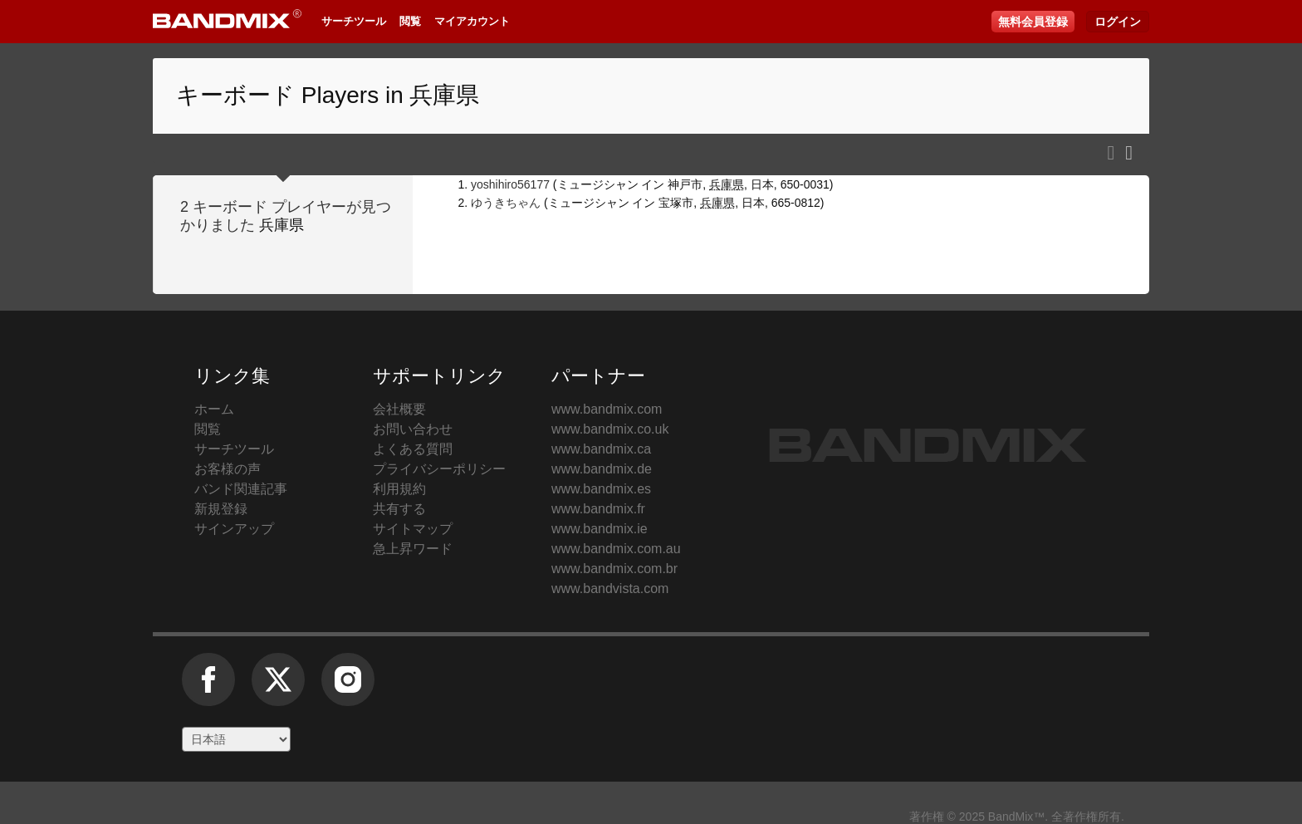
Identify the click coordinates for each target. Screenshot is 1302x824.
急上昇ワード (413, 549)
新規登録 (220, 509)
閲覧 (410, 21)
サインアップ (234, 529)
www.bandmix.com (606, 409)
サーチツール (353, 21)
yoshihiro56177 (510, 184)
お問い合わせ (413, 429)
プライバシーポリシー (439, 469)
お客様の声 (227, 469)
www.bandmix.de (601, 469)
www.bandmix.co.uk (609, 429)
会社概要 (399, 409)
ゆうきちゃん (506, 202)
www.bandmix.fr (598, 509)
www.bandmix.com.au (616, 549)
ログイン (1117, 21)
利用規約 (399, 489)
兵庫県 (281, 225)
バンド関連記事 (240, 489)
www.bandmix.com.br (614, 569)
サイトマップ (413, 529)
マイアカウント (472, 21)
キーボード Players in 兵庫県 (328, 95)
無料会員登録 (1033, 21)
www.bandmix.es (601, 489)
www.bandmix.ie (599, 529)
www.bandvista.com (609, 588)
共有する (399, 509)
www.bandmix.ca (601, 449)
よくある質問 (413, 449)
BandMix (928, 445)
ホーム (214, 409)
